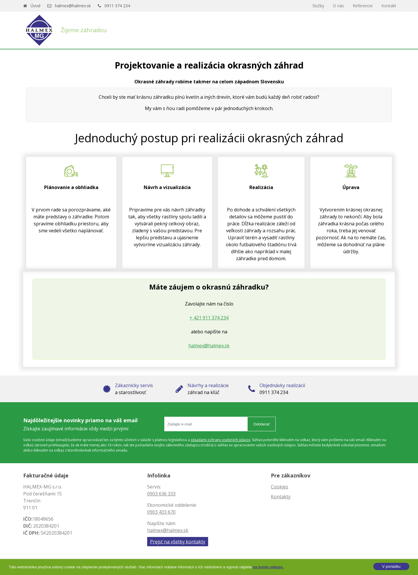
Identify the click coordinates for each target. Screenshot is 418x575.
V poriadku (391, 566)
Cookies (279, 487)
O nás (338, 5)
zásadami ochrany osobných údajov (220, 439)
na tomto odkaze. (268, 567)
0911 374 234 (117, 5)
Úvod (35, 5)
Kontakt (388, 5)
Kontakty (281, 496)
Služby (318, 5)
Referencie (363, 5)
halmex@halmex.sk (73, 5)
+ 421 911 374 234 (209, 318)
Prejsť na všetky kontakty (177, 541)
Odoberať (261, 424)
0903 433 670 (161, 512)
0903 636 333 (161, 493)
